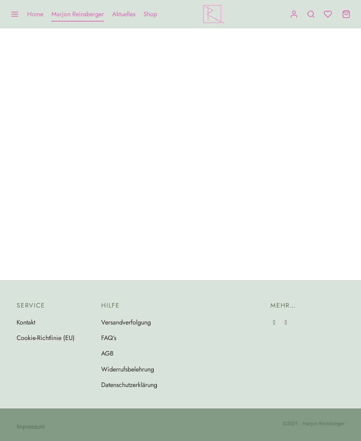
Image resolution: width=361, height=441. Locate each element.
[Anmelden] (294, 14)
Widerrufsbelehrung (127, 369)
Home (35, 14)
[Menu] (15, 14)
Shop (150, 14)
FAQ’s (108, 337)
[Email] (286, 322)
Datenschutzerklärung (129, 384)
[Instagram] (274, 322)
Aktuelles (123, 14)
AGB (107, 353)
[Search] (311, 14)
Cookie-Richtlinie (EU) (46, 337)
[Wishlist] (329, 14)
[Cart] (346, 14)
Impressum (31, 426)
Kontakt (26, 322)
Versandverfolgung (126, 322)
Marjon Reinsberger (77, 14)
